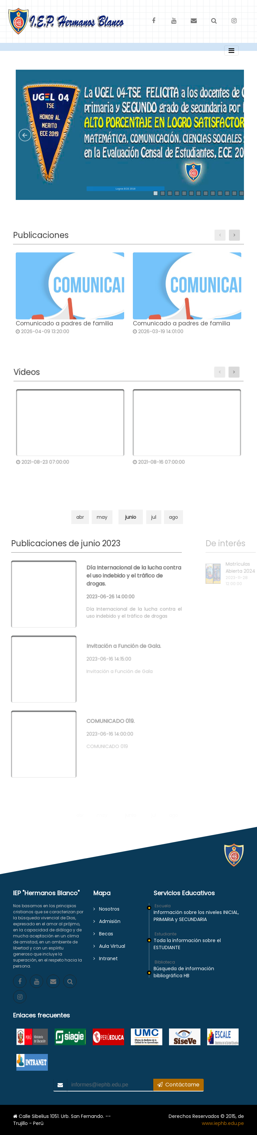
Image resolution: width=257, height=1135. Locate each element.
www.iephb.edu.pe (223, 1123)
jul (153, 524)
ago (173, 524)
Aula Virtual (109, 946)
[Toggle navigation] (231, 51)
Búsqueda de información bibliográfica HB (184, 972)
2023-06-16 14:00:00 (97, 727)
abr (80, 524)
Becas (103, 933)
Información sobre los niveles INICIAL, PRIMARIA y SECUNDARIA (196, 916)
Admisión (106, 921)
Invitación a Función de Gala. (111, 639)
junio (130, 524)
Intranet (105, 958)
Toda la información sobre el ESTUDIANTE (187, 944)
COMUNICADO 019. (98, 714)
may (102, 524)
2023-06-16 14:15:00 (96, 652)
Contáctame (178, 1084)
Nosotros (106, 909)
